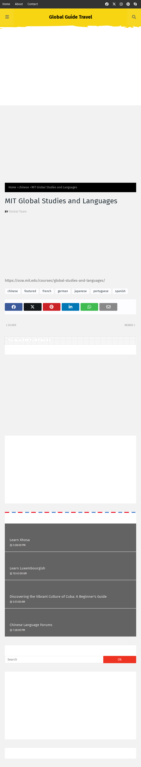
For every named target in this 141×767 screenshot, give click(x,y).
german (63, 291)
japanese (80, 291)
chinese (24, 187)
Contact (33, 4)
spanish (120, 291)
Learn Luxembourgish (27, 568)
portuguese (101, 291)
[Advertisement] (70, 71)
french (47, 291)
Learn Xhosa (20, 540)
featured (30, 291)
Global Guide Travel (70, 17)
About (19, 4)
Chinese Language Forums (31, 625)
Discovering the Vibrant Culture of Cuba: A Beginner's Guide (58, 596)
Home (6, 4)
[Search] (54, 659)
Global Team (18, 211)
